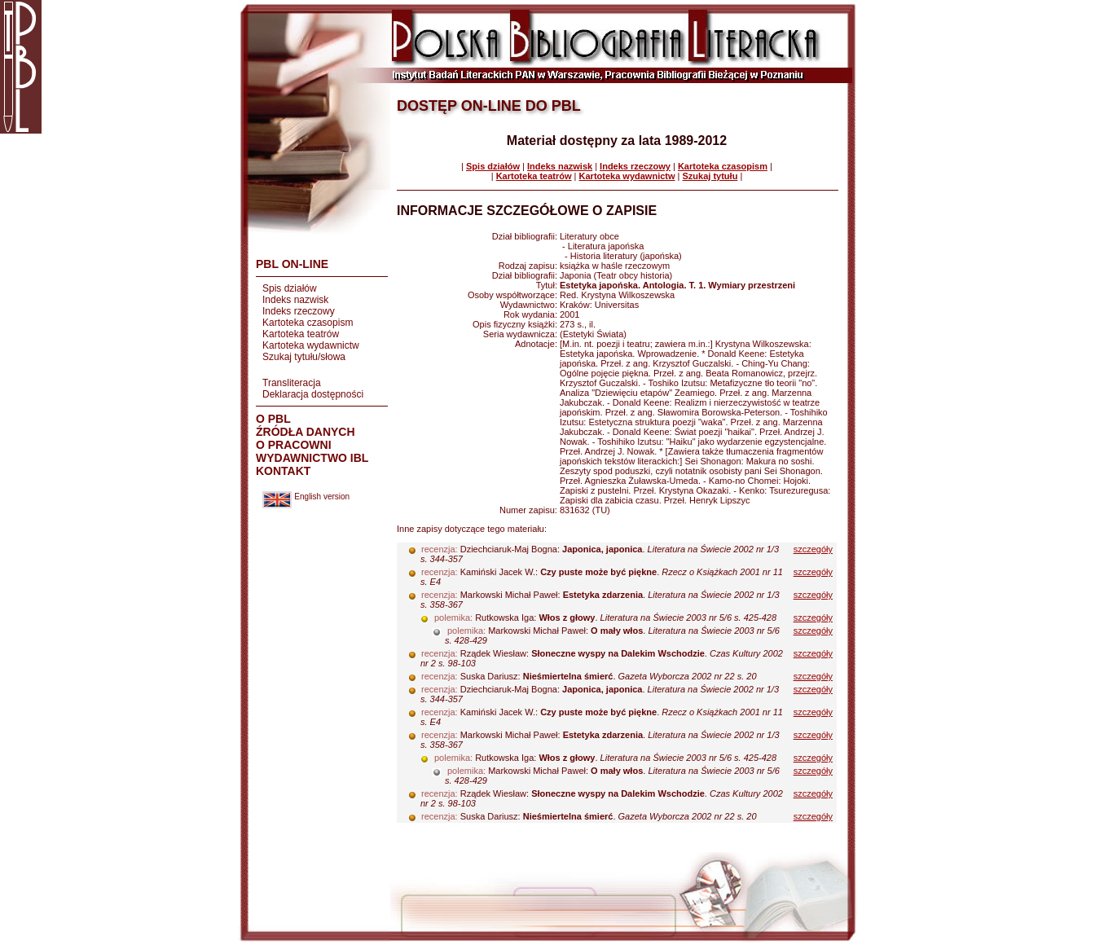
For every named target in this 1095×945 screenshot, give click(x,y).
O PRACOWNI (294, 444)
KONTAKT (283, 470)
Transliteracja (291, 383)
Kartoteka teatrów (300, 334)
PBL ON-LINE (292, 263)
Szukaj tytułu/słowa (303, 357)
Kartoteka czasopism (307, 322)
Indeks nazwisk (295, 299)
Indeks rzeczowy (298, 311)
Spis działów (289, 288)
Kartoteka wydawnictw (310, 345)
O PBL (273, 418)
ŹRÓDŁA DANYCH (305, 431)
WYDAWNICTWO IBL (312, 457)
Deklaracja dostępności (312, 394)
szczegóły (813, 549)
